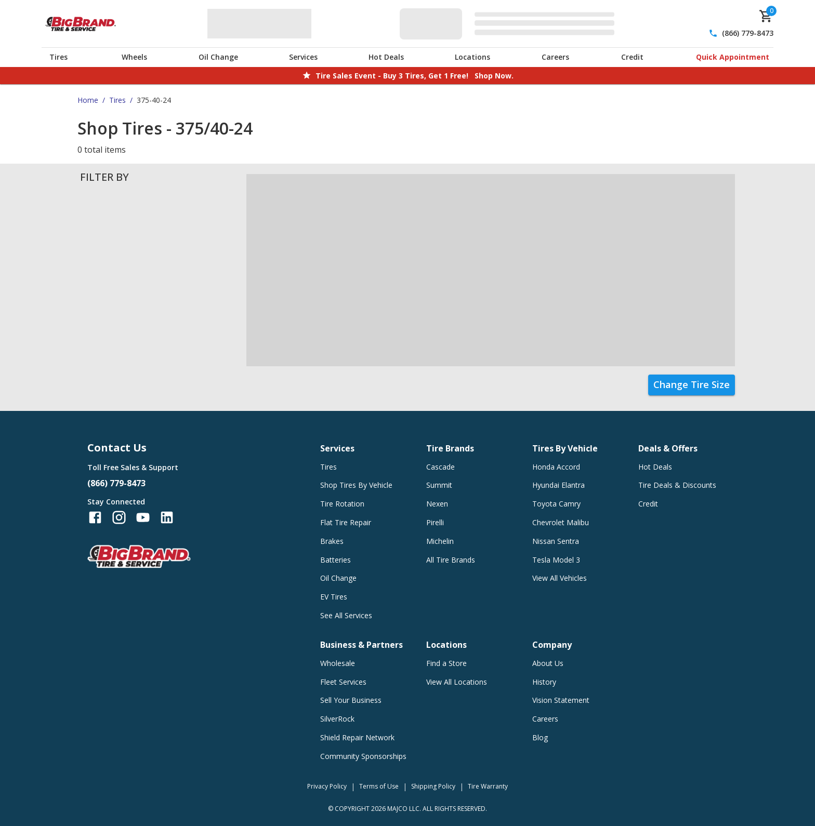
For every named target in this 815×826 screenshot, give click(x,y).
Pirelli (435, 522)
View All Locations (456, 682)
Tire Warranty (488, 786)
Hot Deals (386, 57)
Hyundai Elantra (558, 485)
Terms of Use (379, 786)
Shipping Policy (433, 786)
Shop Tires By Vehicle (356, 485)
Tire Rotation (342, 504)
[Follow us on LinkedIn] (167, 517)
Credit (632, 57)
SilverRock (337, 719)
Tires (58, 57)
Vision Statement (560, 700)
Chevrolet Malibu (560, 522)
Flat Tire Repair (345, 522)
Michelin (440, 541)
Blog (540, 737)
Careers (555, 57)
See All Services (346, 615)
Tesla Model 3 (556, 560)
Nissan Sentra (555, 541)
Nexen (437, 504)
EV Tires (333, 597)
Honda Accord (556, 467)
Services (303, 57)
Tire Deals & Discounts (677, 485)
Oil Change (218, 57)
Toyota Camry (556, 504)
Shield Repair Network (357, 737)
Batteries (335, 560)
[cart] (766, 16)
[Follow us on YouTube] (143, 517)
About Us (547, 663)
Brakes (332, 541)
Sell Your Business (351, 700)
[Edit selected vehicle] (510, 23)
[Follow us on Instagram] (119, 517)
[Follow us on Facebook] (95, 517)
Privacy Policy (327, 786)
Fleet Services (343, 682)
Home (87, 100)
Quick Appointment (732, 57)
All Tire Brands (450, 560)
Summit (439, 485)
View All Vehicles (559, 578)
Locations (472, 57)
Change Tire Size (691, 384)
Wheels (134, 57)
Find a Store (446, 663)
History (544, 682)
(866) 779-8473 (747, 33)
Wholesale (337, 663)
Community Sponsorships (363, 756)
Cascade (440, 467)
